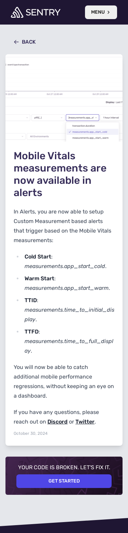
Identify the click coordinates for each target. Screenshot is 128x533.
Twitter (85, 421)
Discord (57, 421)
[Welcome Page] (35, 12)
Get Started (64, 481)
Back (25, 42)
